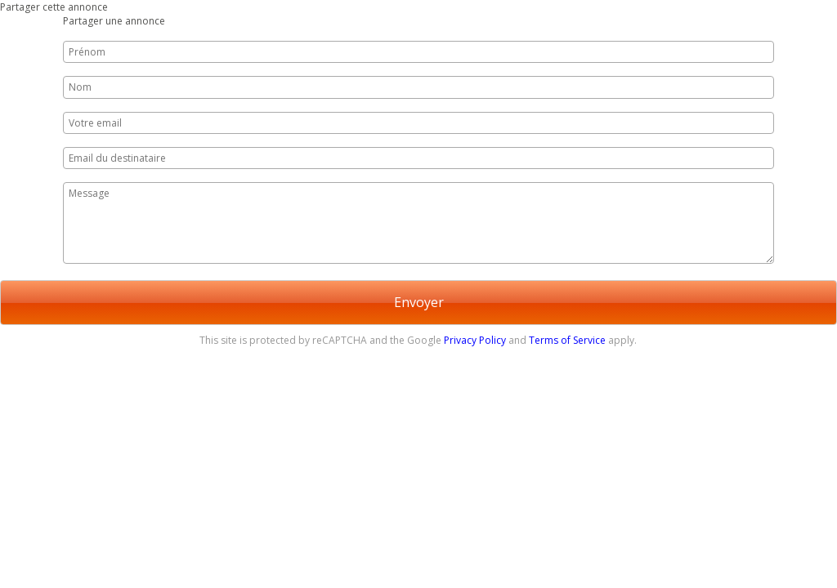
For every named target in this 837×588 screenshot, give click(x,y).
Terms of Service (567, 340)
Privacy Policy (475, 340)
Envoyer (419, 302)
